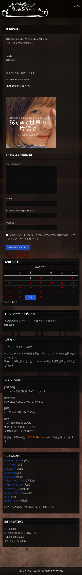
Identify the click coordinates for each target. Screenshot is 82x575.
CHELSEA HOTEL (14, 460)
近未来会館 (10, 472)
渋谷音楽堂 (10, 468)
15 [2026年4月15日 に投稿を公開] (30, 287)
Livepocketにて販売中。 (18, 86)
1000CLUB (10, 476)
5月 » (14, 301)
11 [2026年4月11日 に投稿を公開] (62, 282)
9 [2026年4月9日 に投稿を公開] (41, 282)
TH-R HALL (10, 488)
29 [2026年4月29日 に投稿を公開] (30, 297)
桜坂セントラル (12, 500)
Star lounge (10, 464)
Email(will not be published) (20, 210)
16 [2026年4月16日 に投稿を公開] (41, 287)
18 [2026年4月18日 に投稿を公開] (62, 287)
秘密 (6, 496)
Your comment (13, 164)
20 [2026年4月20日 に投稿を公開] (9, 292)
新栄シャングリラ (13, 492)
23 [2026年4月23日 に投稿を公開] (41, 292)
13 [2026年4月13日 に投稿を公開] (9, 287)
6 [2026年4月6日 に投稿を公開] (9, 282)
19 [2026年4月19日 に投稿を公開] (72, 287)
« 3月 (7, 301)
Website (10, 222)
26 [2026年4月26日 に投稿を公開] (72, 292)
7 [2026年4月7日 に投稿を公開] (20, 282)
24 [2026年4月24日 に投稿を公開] (51, 292)
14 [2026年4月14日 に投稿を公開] (20, 287)
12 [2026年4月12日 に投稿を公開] (72, 282)
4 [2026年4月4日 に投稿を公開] (62, 277)
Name (9, 198)
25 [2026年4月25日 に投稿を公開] (62, 292)
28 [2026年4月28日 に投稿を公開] (20, 297)
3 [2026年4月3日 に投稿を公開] (51, 277)
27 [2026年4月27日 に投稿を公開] (9, 297)
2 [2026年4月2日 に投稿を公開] (41, 277)
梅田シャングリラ (13, 484)
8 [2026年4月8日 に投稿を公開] (30, 282)
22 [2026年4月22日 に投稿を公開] (30, 292)
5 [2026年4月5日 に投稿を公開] (72, 277)
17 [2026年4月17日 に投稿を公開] (51, 287)
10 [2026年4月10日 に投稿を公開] (51, 282)
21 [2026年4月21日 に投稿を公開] (20, 292)
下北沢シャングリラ (14, 480)
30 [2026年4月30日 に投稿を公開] (41, 297)
